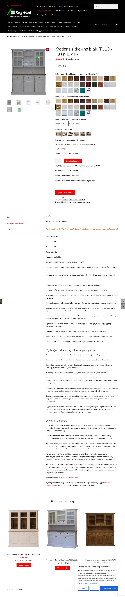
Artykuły (40, 15)
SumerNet (19, 589)
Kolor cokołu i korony (63, 119)
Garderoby (74, 27)
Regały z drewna (69, 22)
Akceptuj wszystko (109, 588)
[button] (47, 49)
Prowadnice (59, 140)
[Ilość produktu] (58, 161)
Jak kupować (71, 11)
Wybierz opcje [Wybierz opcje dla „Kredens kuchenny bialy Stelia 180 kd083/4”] (62, 568)
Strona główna (42, 6)
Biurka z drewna (63, 27)
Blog (46, 15)
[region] (98, 578)
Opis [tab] (8, 217)
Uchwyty (58, 129)
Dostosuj (83, 588)
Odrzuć (94, 588)
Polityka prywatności (90, 583)
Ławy (54, 22)
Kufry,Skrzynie (13, 31)
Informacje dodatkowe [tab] (15, 223)
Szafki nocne (24, 27)
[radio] (58, 78)
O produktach (58, 11)
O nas (60, 6)
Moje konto (82, 11)
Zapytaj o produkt (65, 192)
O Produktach (73, 478)
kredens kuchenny (83, 202)
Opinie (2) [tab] (10, 229)
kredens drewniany (69, 202)
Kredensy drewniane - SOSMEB (32, 22)
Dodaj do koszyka (72, 161)
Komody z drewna (14, 22)
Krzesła (47, 22)
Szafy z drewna (13, 27)
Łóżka (60, 22)
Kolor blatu (59, 96)
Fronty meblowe (50, 27)
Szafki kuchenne (55, 31)
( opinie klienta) (72, 59)
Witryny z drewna (37, 27)
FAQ (51, 15)
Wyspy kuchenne (42, 31)
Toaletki (31, 31)
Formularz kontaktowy (71, 6)
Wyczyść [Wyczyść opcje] (63, 149)
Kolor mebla (59, 74)
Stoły (79, 22)
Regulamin (52, 6)
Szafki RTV (23, 31)
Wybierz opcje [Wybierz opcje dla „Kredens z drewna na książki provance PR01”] (24, 565)
